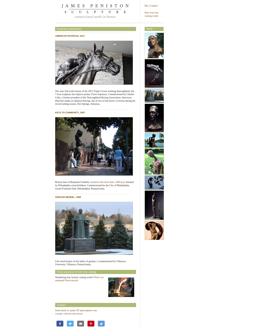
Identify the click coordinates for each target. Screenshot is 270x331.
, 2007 (70, 112)
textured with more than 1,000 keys (107, 182)
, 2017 (70, 36)
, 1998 (68, 197)
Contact (154, 5)
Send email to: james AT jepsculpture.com (76, 310)
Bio (146, 5)
